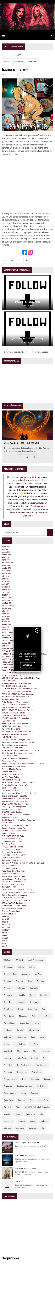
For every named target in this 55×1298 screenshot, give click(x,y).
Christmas (20, 988)
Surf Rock (7, 1107)
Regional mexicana (24, 1086)
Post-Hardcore (41, 1065)
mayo (6, 582)
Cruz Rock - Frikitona (10, 844)
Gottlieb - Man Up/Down (11, 769)
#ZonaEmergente (37, 506)
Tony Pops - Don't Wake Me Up (14, 855)
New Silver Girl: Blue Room (25, 1168)
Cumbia (21, 995)
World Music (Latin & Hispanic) (37, 1107)
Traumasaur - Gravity (10, 761)
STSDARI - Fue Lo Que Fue (12, 812)
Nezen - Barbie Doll (9, 662)
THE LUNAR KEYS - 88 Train (13, 836)
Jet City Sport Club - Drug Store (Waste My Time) (21, 820)
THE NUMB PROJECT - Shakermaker (16, 707)
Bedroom (40, 981)
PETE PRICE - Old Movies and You (15, 724)
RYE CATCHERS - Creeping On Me (15, 825)
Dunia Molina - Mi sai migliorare (14, 745)
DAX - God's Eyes (8, 681)
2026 (5, 547)
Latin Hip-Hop (19, 1044)
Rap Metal (35, 1079)
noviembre (8, 565)
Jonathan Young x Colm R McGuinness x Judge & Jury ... (24, 764)
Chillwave (7, 988)
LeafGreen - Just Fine (10, 791)
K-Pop (6, 1044)
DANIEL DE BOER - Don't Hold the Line (16, 691)
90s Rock (19, 960)
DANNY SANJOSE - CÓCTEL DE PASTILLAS (18, 892)
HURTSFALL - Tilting (9, 737)
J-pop (33, 1037)
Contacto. (18, 1181)
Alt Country (8, 967)
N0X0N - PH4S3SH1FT (11, 667)
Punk (24, 1079)
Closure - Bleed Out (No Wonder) (14, 831)
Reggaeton (8, 1086)
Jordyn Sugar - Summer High (13, 876)
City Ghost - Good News (11, 858)
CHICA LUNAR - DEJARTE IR (13, 898)
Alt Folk (21, 967)
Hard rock (8, 1030)
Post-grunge (22, 1072)
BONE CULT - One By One (11, 675)
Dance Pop (8, 1002)
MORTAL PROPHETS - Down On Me (15, 705)
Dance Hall (44, 995)
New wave (8, 1058)
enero (6, 557)
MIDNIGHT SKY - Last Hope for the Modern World (21, 678)
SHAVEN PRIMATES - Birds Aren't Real (16, 683)
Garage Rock (24, 1023)
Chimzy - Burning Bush (11, 911)
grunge (6, 61)
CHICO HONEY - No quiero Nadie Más (16, 815)
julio (5, 576)
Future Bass (45, 1016)
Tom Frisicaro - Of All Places (13, 748)
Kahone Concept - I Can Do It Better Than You (20, 793)
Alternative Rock (10, 974)
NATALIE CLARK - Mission (12, 699)
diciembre (7, 563)
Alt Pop (32, 967)
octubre (6, 568)
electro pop (8, 1121)
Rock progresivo (10, 1093)
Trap (18, 1107)
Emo (43, 1009)
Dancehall (21, 1002)
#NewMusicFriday (16, 512)
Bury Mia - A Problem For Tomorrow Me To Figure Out (23, 863)
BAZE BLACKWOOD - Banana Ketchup (17, 804)
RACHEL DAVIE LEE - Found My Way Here (18, 710)
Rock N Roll (41, 1086)
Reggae (47, 1079)
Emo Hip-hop (9, 1016)
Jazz (42, 1037)
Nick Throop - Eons (9, 756)
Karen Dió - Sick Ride (10, 866)
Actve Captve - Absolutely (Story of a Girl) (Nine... (21, 750)
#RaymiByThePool (15, 509)
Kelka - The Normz (9, 833)
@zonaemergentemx (21, 477)
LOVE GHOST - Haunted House (14, 716)
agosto (6, 573)
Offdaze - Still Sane (9, 772)
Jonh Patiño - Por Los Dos (12, 809)
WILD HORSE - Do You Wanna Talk (15, 697)
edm (41, 1114)
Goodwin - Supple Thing (11, 868)
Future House (9, 1023)
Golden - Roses (7, 823)
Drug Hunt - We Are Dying (12, 852)
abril (5, 549)
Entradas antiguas (42, 352)
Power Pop (36, 1072)
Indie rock (7, 1037)
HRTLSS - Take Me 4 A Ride (12, 847)
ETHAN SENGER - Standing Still (14, 686)
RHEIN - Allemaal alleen (11, 839)
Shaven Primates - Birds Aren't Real (15, 799)
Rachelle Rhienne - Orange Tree (14, 828)
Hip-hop (20, 1030)
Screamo (34, 1093)
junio (5, 579)
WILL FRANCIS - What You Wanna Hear (17, 732)
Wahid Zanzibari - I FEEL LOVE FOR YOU (21, 443)
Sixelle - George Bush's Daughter (14, 895)
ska (43, 1128)
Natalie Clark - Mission (11, 874)
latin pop (7, 1128)
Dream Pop (32, 1009)
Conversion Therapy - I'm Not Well (15, 785)
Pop (44, 1058)
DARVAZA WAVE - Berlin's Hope (14, 903)
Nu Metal (34, 1058)
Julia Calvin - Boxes (9, 817)
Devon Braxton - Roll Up (11, 780)
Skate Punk (32, 61)
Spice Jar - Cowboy (9, 788)
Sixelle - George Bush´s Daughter (14, 796)
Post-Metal (8, 1072)
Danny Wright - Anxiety (11, 850)
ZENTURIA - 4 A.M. (9, 887)
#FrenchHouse (30, 509)
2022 (5, 922)
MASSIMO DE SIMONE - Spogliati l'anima (18, 742)
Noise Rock (21, 1058)
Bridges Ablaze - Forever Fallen (14, 766)
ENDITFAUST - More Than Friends (15, 758)
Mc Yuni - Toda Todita (10, 777)
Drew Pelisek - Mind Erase (12, 841)
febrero (6, 555)
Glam (36, 1023)
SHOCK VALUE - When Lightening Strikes (18, 783)
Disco (20, 1009)
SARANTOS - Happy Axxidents (14, 726)
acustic (7, 1114)
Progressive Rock (10, 1079)
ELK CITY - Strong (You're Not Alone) (16, 702)
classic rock (30, 1114)
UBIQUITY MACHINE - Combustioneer (16, 718)
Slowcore (21, 1100)
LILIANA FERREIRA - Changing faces (16, 740)
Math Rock (8, 1051)
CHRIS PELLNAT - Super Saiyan (14, 906)
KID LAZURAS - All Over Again (13, 882)
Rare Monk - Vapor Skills (11, 860)
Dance (32, 995)
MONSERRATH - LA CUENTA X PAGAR (17, 890)
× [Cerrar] (37, 630)
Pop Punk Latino (24, 1065)
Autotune (7, 981)
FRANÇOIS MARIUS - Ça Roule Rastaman (18, 694)
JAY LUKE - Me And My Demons (14, 734)
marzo (6, 552)
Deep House (8, 1009)
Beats (30, 981)
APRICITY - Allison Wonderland (14, 884)
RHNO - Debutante (9, 914)
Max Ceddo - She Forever (25, 1155)
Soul (31, 1100)
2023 (6, 630)
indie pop (44, 1121)
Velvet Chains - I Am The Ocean (14, 879)
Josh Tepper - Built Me (10, 774)
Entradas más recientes (14, 352)
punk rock (33, 1128)
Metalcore (46, 1051)
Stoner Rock (43, 1100)
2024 (6, 595)
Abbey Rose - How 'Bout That (13, 871)
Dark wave (34, 1002)
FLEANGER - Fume (9, 721)
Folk (33, 1016)
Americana (26, 974)
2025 (6, 560)
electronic (21, 1121)
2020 (4, 941)
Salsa (23, 1093)
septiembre (8, 571)
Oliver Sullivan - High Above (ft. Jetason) (18, 753)
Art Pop (38, 974)
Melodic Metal (22, 1051)
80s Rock (7, 960)
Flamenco (23, 1016)
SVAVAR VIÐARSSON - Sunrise (14, 713)
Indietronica (21, 1037)
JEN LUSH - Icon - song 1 (11, 729)
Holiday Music (33, 1030)
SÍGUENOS (27, 665)
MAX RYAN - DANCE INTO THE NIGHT (17, 900)
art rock (18, 1114)
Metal (35, 1051)
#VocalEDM (43, 509)
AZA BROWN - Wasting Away (13, 908)
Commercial (8, 995)
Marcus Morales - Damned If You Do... (16, 801)
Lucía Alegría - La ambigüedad (14, 807)
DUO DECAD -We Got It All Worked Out (17, 673)
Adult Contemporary (36, 960)
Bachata (19, 981)
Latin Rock (34, 1044)
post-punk (20, 1128)
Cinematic (34, 988)
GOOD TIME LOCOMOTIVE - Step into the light (19, 689)
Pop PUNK (18, 61)
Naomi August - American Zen (27, 1143)
